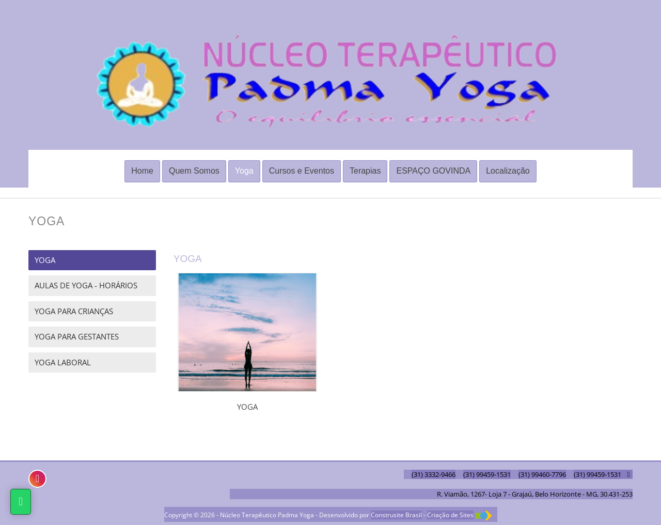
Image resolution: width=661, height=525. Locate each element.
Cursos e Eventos (301, 170)
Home (142, 170)
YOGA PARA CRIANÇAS (74, 311)
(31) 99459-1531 (487, 474)
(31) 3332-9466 (433, 474)
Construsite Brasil (396, 515)
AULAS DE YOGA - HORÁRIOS (86, 285)
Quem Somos (194, 170)
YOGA (45, 260)
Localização (508, 170)
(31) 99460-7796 (542, 474)
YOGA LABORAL (63, 362)
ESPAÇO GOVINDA (433, 170)
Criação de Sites (450, 515)
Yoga (244, 170)
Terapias (365, 170)
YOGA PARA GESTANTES (77, 336)
